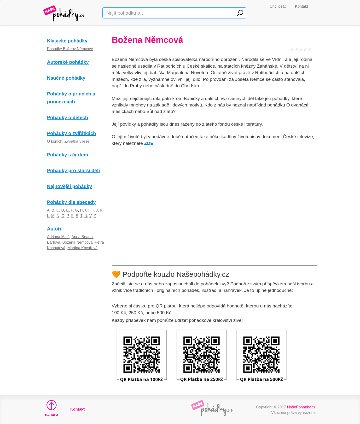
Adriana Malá (58, 237)
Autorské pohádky (68, 62)
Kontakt (301, 6)
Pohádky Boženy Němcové (70, 49)
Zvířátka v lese (76, 141)
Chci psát (278, 6)
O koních (54, 141)
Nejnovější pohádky (69, 186)
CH (87, 210)
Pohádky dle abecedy (71, 202)
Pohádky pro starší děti (73, 170)
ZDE (148, 143)
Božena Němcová (77, 242)
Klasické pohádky (67, 40)
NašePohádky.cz (301, 407)
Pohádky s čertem (67, 154)
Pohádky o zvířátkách (71, 133)
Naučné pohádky (66, 78)
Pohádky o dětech (67, 117)
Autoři (54, 228)
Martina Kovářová (82, 248)
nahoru (51, 408)
